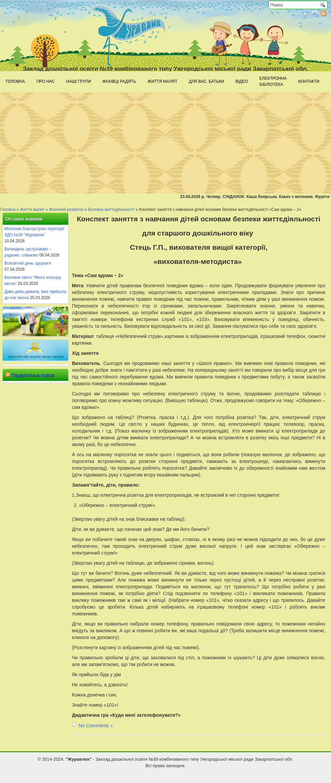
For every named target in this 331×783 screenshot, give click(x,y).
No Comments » (96, 725)
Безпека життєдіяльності (111, 209)
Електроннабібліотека (273, 81)
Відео (241, 81)
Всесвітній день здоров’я (27, 263)
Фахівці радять (119, 81)
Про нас (45, 81)
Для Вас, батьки (206, 81)
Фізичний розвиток (66, 209)
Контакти (309, 81)
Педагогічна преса (32, 375)
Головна (15, 81)
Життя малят (162, 81)
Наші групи (78, 81)
